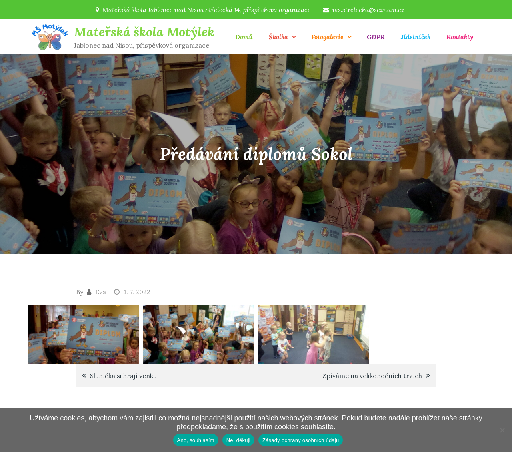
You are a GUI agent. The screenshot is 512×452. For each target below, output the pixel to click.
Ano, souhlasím (195, 440)
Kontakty (459, 37)
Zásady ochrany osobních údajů (300, 440)
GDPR (376, 37)
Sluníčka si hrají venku (123, 376)
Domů (244, 37)
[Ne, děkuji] (502, 430)
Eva (100, 292)
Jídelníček (415, 37)
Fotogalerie (327, 37)
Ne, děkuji (238, 440)
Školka (278, 37)
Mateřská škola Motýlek (144, 32)
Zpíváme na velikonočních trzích (372, 376)
